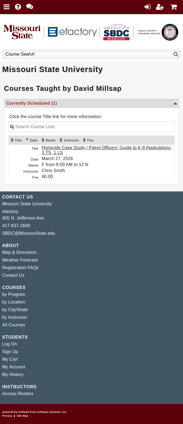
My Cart (10, 359)
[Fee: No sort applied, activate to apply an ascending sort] (88, 140)
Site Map (22, 415)
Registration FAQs (20, 267)
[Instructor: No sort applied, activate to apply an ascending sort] (69, 140)
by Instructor (14, 317)
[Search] (176, 54)
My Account (13, 367)
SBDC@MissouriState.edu (28, 233)
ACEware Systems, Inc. (52, 411)
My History (12, 374)
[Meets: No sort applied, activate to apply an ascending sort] (49, 140)
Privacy (7, 415)
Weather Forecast (20, 260)
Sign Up (10, 351)
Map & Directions (19, 252)
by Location (13, 302)
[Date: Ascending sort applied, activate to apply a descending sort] (32, 140)
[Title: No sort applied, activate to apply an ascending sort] (16, 140)
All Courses (13, 325)
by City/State (15, 309)
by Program (13, 294)
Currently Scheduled (31, 103)
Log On (9, 344)
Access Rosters (18, 393)
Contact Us (13, 275)
